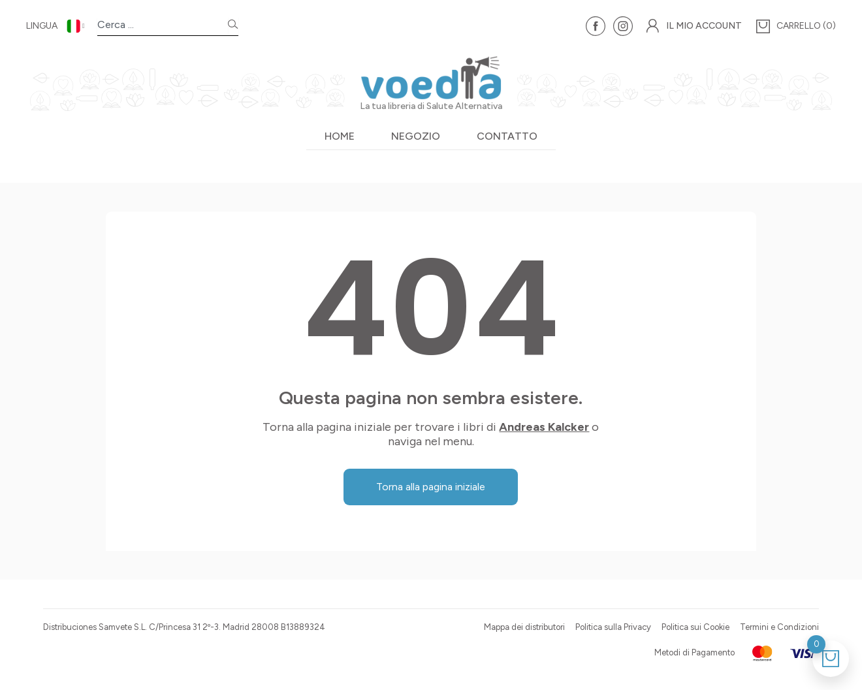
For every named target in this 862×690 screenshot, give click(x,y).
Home (340, 136)
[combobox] (162, 26)
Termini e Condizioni (779, 627)
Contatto (507, 136)
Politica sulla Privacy (613, 627)
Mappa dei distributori (524, 627)
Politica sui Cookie (695, 627)
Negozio (415, 136)
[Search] (233, 26)
